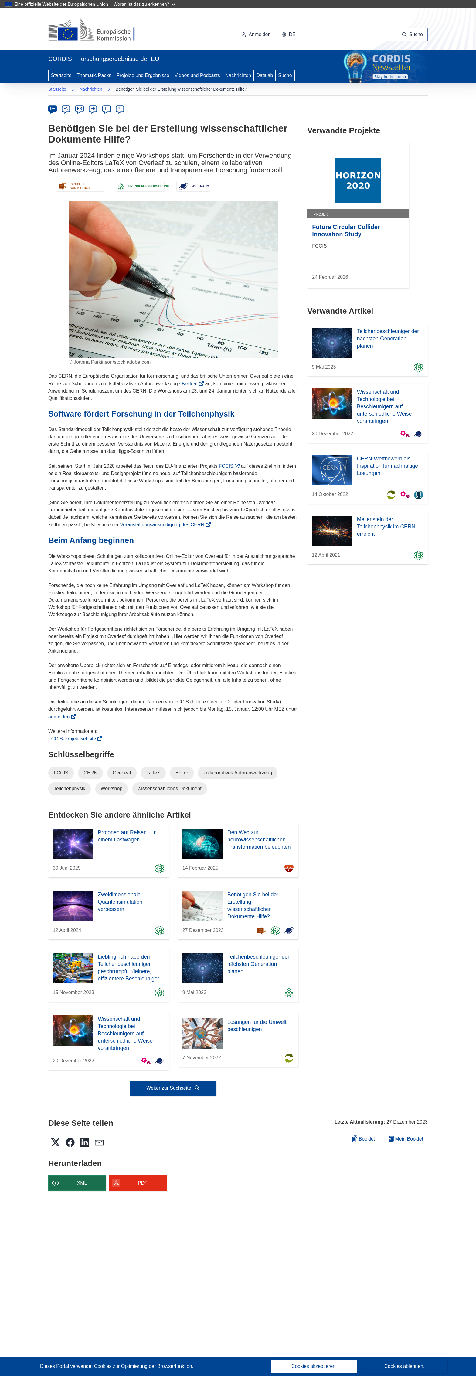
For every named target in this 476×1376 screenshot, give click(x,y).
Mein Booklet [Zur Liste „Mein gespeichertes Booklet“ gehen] (406, 1139)
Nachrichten (238, 75)
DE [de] (52, 108)
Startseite (61, 75)
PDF (143, 1182)
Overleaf (190, 383)
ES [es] (79, 108)
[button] (288, 34)
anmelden (60, 716)
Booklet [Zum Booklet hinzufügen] (363, 1138)
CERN (90, 772)
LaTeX (153, 772)
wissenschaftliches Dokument (170, 788)
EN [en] (66, 108)
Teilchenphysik (69, 788)
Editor (181, 772)
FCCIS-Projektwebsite (74, 738)
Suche (285, 75)
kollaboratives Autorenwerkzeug (237, 772)
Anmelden (255, 34)
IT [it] (106, 108)
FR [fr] (92, 108)
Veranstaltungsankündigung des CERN (164, 524)
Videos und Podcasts (197, 75)
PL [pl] (120, 108)
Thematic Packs (94, 75)
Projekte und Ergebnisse (142, 75)
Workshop (112, 788)
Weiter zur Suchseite (173, 1088)
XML (82, 1182)
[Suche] (412, 34)
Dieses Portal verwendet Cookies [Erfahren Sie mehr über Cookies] (76, 1366)
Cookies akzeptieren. (314, 1366)
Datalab (264, 75)
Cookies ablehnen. (404, 1366)
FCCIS (228, 466)
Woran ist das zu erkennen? (144, 4)
